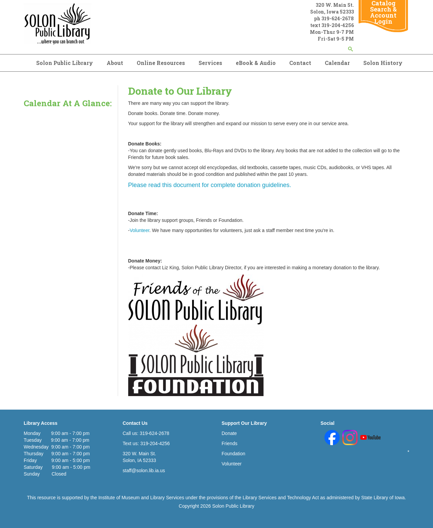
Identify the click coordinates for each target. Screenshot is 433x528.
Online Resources (161, 62)
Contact (300, 62)
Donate (229, 433)
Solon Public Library (64, 62)
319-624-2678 (337, 18)
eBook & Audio (256, 62)
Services (210, 62)
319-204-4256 (337, 25)
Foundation (233, 453)
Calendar (337, 62)
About (115, 62)
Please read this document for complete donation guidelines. (209, 185)
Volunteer (139, 230)
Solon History (383, 62)
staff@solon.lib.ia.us (144, 470)
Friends (229, 443)
